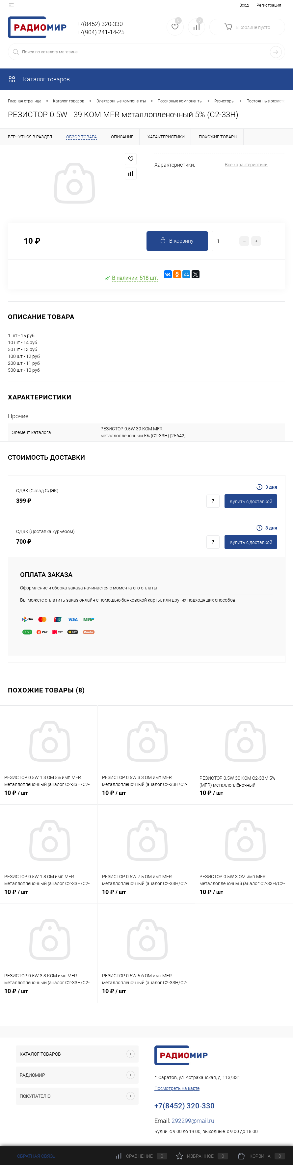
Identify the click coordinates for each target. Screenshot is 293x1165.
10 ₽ (48, 796)
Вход (244, 5)
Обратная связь (32, 1156)
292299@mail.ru (193, 1120)
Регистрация (268, 5)
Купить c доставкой (251, 501)
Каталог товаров (39, 79)
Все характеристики (246, 164)
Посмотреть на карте (177, 1088)
